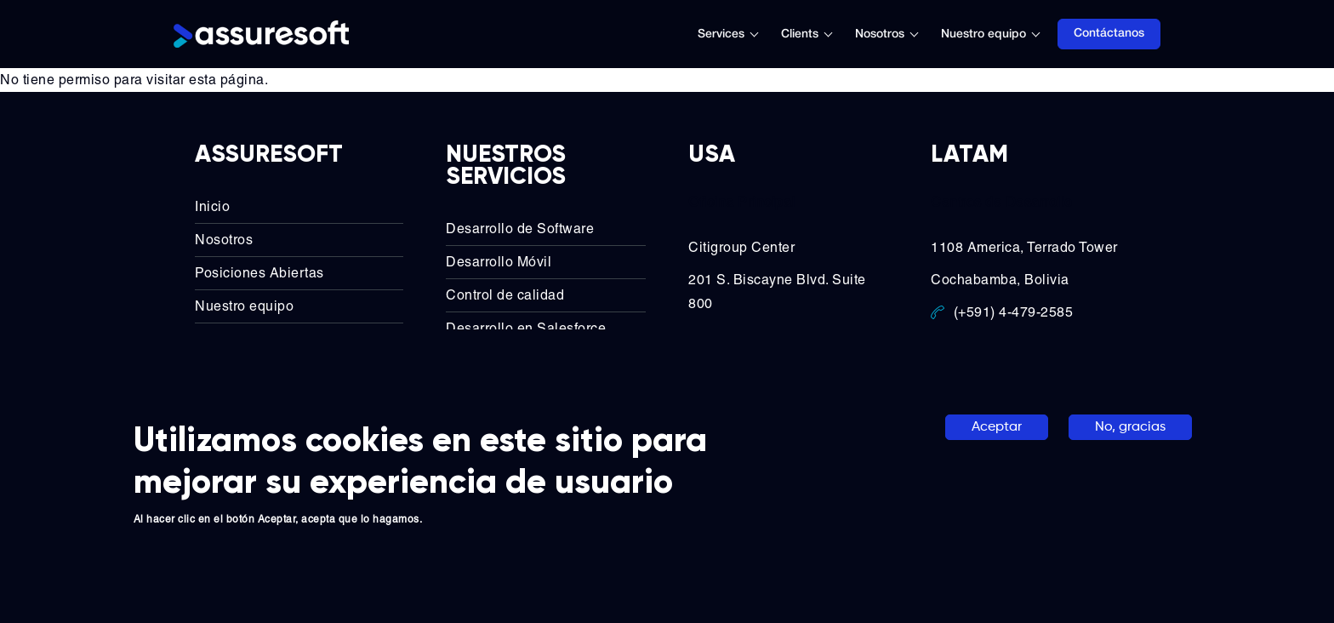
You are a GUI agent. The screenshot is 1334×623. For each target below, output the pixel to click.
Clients (799, 34)
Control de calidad (505, 295)
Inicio (212, 206)
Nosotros (879, 34)
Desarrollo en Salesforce (526, 328)
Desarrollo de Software (520, 228)
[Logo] (261, 34)
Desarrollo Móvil (498, 262)
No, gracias (1130, 427)
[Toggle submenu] (763, 34)
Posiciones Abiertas (259, 273)
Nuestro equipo (983, 34)
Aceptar (997, 427)
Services (721, 34)
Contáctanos (1109, 33)
